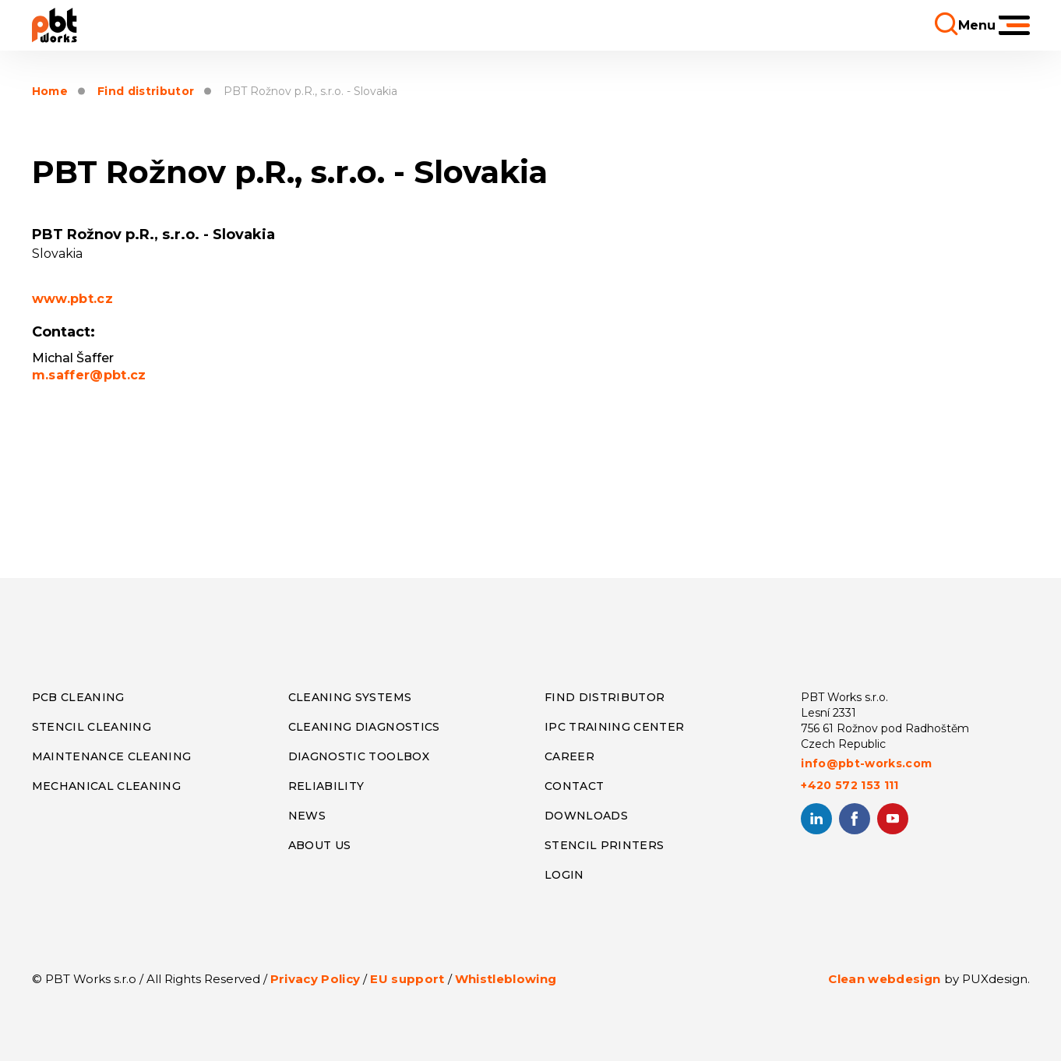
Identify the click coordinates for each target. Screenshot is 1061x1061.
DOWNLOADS (586, 816)
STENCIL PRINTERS (604, 845)
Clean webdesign (884, 978)
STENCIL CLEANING (91, 727)
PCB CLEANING (78, 697)
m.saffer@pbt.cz (89, 375)
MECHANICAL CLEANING (106, 786)
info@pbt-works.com (866, 763)
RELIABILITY (326, 786)
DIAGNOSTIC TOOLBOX (358, 756)
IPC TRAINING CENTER (614, 727)
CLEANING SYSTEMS (349, 697)
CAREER (569, 756)
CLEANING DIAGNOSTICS (364, 727)
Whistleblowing (506, 978)
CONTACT (574, 786)
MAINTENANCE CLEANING (112, 756)
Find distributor (145, 91)
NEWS (307, 816)
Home (50, 91)
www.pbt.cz (72, 298)
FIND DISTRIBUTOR (604, 697)
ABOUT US (319, 845)
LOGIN (564, 875)
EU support (407, 978)
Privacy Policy (315, 978)
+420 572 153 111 (849, 785)
